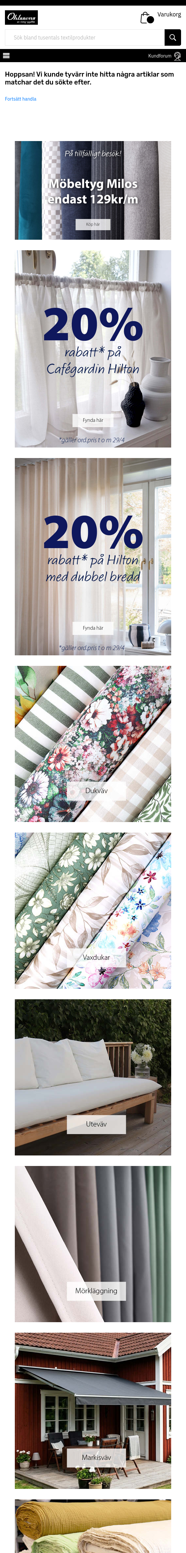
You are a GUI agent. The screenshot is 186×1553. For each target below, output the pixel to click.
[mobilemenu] (6, 57)
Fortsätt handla (21, 99)
